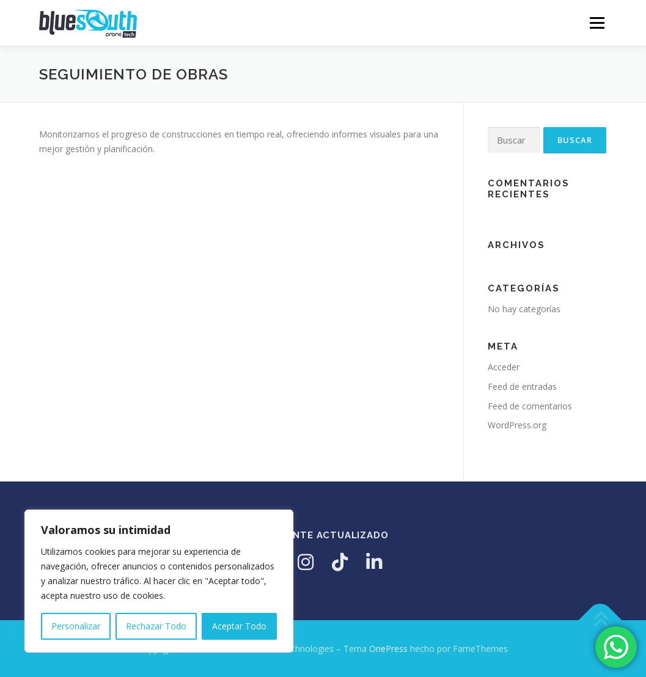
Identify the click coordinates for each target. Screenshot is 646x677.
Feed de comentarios (530, 406)
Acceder (503, 367)
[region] (158, 581)
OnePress (388, 648)
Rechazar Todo (156, 626)
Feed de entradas (522, 386)
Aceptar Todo (239, 626)
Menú (596, 23)
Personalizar (75, 626)
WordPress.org (517, 425)
